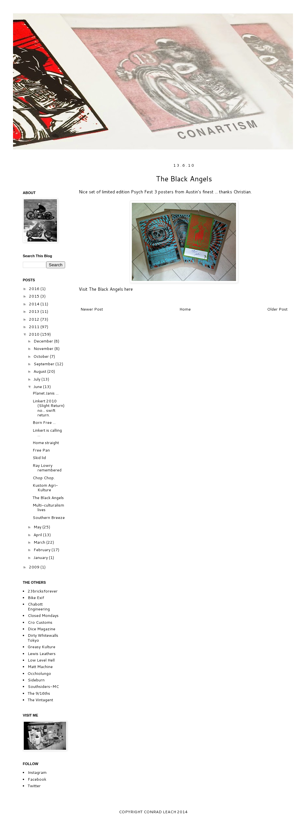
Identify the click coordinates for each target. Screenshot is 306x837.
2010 (34, 334)
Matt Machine (40, 666)
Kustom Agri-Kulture (45, 487)
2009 (34, 567)
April (38, 534)
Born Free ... (44, 422)
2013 (34, 311)
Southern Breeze (49, 517)
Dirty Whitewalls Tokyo (43, 638)
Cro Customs (40, 622)
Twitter (34, 785)
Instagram (37, 772)
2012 (34, 319)
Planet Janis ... (46, 393)
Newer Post (91, 309)
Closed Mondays (43, 615)
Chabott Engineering (39, 606)
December (44, 341)
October (42, 356)
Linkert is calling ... (47, 432)
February (42, 549)
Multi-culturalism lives (48, 507)
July (37, 379)
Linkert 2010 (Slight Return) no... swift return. (48, 408)
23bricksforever (43, 591)
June (38, 386)
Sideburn (36, 680)
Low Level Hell (41, 660)
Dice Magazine (41, 629)
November (44, 348)
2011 (34, 326)
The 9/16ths (39, 693)
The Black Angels (48, 497)
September (44, 364)
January (41, 557)
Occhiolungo (39, 673)
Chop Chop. (44, 478)
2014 (34, 304)
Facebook (37, 779)
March (40, 542)
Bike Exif (36, 597)
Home (185, 309)
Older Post (277, 309)
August (40, 371)
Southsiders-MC (43, 686)
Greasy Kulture (41, 646)
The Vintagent (40, 700)
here (128, 289)
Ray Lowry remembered (47, 468)
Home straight (46, 442)
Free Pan (41, 450)
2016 (34, 288)
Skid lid (39, 457)
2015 (34, 296)
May (38, 527)
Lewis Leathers (42, 653)
